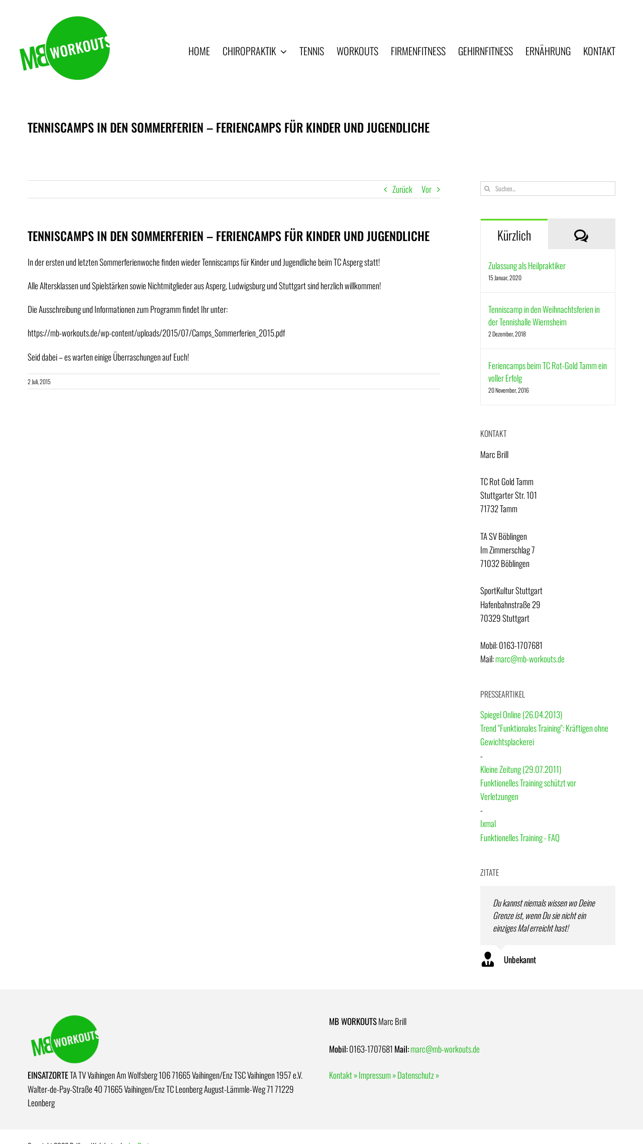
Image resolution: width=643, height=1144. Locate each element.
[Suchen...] (547, 188)
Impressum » (377, 1075)
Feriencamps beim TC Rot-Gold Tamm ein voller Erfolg (547, 371)
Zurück (402, 189)
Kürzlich (514, 234)
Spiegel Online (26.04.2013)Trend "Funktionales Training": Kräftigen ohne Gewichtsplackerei (544, 728)
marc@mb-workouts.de (530, 658)
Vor (426, 189)
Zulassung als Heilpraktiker (527, 265)
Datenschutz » (418, 1075)
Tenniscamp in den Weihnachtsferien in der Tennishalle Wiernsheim (544, 315)
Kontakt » (343, 1075)
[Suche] (487, 188)
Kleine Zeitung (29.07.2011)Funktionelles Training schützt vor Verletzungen (528, 783)
